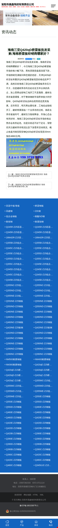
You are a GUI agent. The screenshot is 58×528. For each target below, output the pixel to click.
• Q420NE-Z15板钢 (43, 327)
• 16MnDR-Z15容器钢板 (16, 237)
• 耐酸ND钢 (39, 216)
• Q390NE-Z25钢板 (14, 343)
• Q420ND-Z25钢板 (14, 333)
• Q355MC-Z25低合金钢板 (16, 386)
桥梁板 (26, 62)
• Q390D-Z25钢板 (42, 439)
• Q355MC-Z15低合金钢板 (45, 380)
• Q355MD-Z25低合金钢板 (45, 386)
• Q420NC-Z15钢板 (14, 338)
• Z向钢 (37, 211)
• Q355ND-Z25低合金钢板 (16, 290)
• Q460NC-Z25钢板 (14, 322)
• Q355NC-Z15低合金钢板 (45, 285)
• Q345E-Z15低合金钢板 (45, 269)
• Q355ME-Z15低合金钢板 (45, 391)
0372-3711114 (38, 483)
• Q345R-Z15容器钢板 (44, 232)
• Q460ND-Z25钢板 (14, 317)
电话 (51, 523)
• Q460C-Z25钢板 (42, 460)
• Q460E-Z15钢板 (42, 407)
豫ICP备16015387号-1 (29, 505)
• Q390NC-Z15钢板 (43, 354)
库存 (36, 523)
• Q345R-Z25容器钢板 (15, 232)
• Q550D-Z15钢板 (13, 407)
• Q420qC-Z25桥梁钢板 (45, 375)
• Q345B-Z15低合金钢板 (45, 280)
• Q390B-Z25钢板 (42, 444)
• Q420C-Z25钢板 (13, 460)
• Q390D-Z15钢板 (13, 444)
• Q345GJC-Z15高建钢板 (45, 465)
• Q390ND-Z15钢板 (43, 348)
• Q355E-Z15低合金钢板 (16, 253)
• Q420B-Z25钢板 (42, 428)
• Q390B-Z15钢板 (13, 449)
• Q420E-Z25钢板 (42, 417)
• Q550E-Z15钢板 (13, 401)
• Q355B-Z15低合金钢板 (45, 243)
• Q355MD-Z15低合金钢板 (16, 391)
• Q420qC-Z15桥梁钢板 (16, 380)
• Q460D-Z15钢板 (13, 417)
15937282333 (24, 483)
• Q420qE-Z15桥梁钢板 (16, 370)
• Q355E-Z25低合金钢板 (45, 248)
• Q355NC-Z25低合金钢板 (16, 285)
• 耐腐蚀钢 (39, 221)
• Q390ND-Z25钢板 (14, 348)
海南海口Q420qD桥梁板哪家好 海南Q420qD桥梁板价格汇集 (26, 185)
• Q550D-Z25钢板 (42, 401)
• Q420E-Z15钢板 (13, 423)
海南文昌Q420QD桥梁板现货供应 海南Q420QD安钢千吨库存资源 (27, 175)
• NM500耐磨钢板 (13, 359)
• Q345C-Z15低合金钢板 (16, 248)
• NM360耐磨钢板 (13, 364)
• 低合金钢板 (11, 216)
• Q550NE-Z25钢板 (14, 301)
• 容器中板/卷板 (12, 206)
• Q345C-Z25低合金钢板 (16, 274)
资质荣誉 (18, 495)
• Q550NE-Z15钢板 (43, 301)
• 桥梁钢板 (39, 206)
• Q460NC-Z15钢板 (43, 322)
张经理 (33, 479)
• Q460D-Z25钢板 (42, 412)
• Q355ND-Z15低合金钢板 (45, 290)
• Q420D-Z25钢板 (42, 423)
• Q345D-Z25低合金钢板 (16, 269)
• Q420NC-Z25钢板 (43, 338)
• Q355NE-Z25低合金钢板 (45, 296)
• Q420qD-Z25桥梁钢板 (45, 370)
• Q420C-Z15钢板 (42, 454)
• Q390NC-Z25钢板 (14, 354)
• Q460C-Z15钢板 (13, 465)
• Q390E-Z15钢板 (13, 439)
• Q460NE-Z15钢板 (43, 311)
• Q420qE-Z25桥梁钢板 (45, 364)
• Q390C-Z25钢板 (13, 454)
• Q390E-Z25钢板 (42, 433)
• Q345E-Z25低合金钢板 (45, 264)
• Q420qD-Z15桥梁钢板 (16, 375)
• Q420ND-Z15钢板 (43, 333)
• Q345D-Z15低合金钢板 (45, 274)
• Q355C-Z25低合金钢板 (16, 264)
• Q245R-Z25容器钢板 (15, 227)
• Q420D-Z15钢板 (13, 428)
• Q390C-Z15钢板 (42, 449)
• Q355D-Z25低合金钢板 (45, 253)
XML (42, 495)
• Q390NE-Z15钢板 (43, 343)
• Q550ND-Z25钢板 (14, 306)
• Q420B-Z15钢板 (13, 433)
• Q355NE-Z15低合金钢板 (16, 296)
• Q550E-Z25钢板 (42, 396)
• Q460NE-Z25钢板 (14, 311)
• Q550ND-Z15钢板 (43, 306)
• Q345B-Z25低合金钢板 (16, 280)
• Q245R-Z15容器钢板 (44, 227)
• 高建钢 (9, 211)
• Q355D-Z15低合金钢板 (16, 258)
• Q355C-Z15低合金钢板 (45, 258)
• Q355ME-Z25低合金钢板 (16, 396)
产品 (22, 523)
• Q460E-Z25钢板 (13, 412)
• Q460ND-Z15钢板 (43, 317)
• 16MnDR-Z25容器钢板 (45, 237)
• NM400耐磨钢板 (42, 359)
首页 (7, 523)
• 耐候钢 (9, 221)
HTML (35, 495)
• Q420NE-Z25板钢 (14, 327)
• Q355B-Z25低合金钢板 (16, 243)
